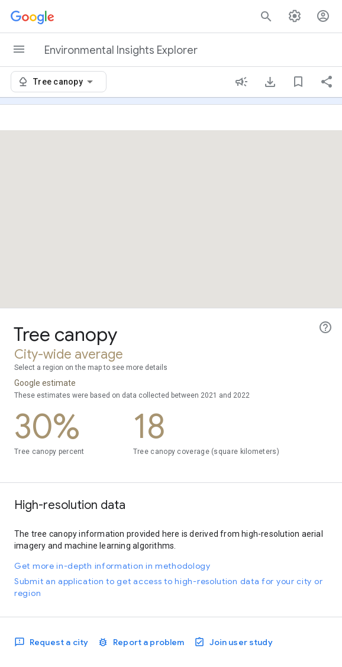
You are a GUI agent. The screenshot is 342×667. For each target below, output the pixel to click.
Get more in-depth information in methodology (112, 565)
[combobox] (65, 82)
